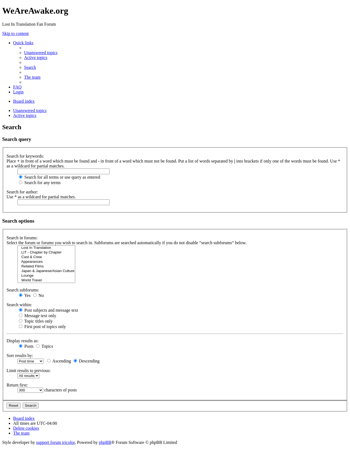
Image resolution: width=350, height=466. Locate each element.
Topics (44, 346)
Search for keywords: (25, 156)
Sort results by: (20, 355)
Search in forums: (22, 237)
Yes (25, 295)
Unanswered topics (29, 110)
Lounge (46, 275)
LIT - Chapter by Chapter (46, 252)
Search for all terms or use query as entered (59, 177)
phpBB (105, 442)
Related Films (46, 266)
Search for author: (22, 192)
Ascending (59, 361)
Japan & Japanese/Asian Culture (46, 271)
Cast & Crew (46, 257)
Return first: (17, 385)
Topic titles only (35, 321)
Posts (26, 346)
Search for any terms (40, 182)
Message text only (37, 315)
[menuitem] (40, 52)
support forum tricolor (55, 442)
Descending (87, 361)
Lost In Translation (46, 248)
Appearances (46, 261)
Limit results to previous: (29, 370)
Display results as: (23, 340)
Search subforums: (23, 290)
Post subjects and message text (48, 310)
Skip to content (15, 33)
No (38, 295)
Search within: (19, 304)
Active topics (24, 115)
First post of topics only (42, 326)
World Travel (46, 280)
